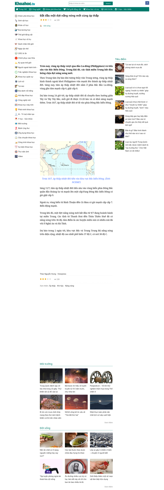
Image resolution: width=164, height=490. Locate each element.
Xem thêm (108, 422)
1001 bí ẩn (106, 9)
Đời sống (47, 26)
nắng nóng (69, 286)
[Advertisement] (76, 46)
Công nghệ (35, 9)
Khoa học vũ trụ (91, 9)
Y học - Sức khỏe (123, 9)
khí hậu (60, 286)
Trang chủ (21, 9)
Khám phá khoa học (52, 9)
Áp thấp (52, 286)
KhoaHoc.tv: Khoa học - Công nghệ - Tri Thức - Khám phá (27, 3)
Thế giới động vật (72, 9)
